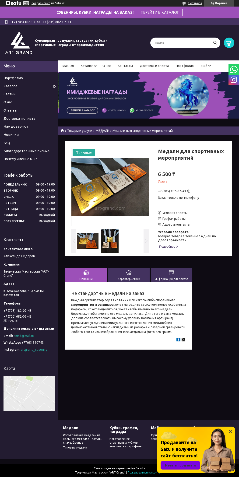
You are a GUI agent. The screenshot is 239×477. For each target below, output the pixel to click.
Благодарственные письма (26, 151)
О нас (106, 66)
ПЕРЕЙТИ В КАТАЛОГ (160, 12)
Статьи (9, 94)
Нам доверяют (16, 126)
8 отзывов (195, 3)
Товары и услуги (79, 131)
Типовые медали (75, 447)
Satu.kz (140, 468)
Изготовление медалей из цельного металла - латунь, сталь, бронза (82, 438)
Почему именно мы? (20, 159)
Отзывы (10, 110)
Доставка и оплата (154, 66)
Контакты (125, 66)
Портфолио (185, 66)
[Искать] (215, 43)
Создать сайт (41, 3)
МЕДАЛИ (102, 131)
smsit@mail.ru (24, 336)
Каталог (87, 66)
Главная (68, 66)
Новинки (11, 135)
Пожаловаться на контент (146, 472)
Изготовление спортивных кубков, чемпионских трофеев (125, 442)
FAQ (7, 143)
